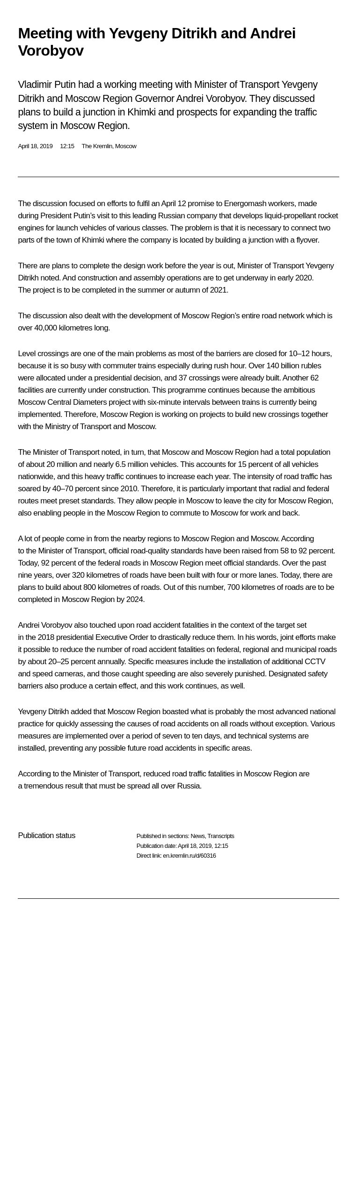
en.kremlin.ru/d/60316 (189, 855)
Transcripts (220, 835)
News (197, 835)
